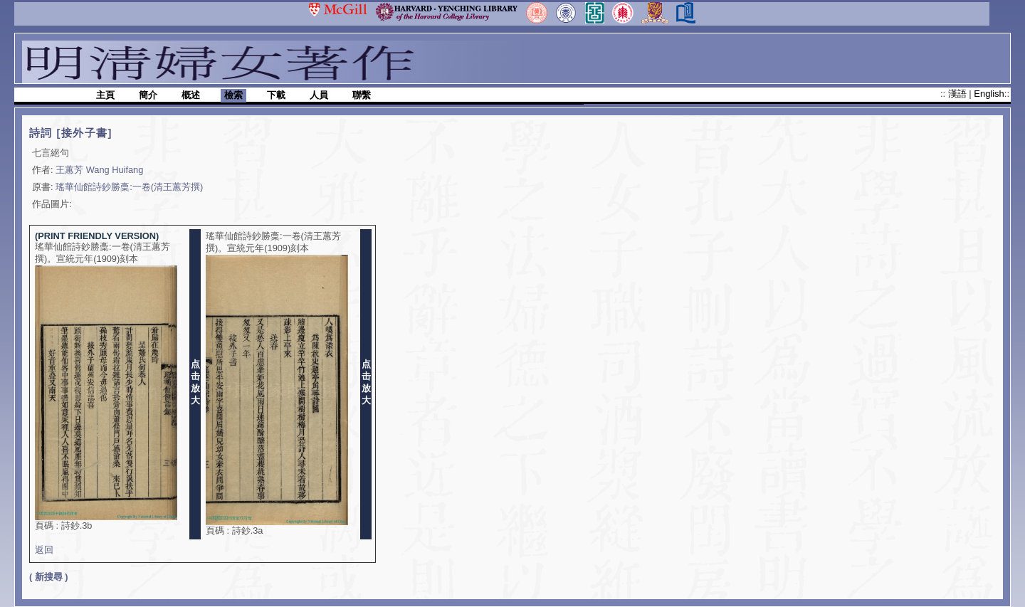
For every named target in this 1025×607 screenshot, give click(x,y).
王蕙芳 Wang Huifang (99, 169)
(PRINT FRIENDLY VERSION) (97, 236)
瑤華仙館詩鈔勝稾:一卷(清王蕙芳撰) (129, 186)
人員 (319, 95)
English (989, 93)
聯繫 (361, 95)
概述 (191, 95)
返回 (44, 549)
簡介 (148, 95)
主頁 (105, 95)
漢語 (958, 93)
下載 (276, 95)
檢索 (233, 95)
